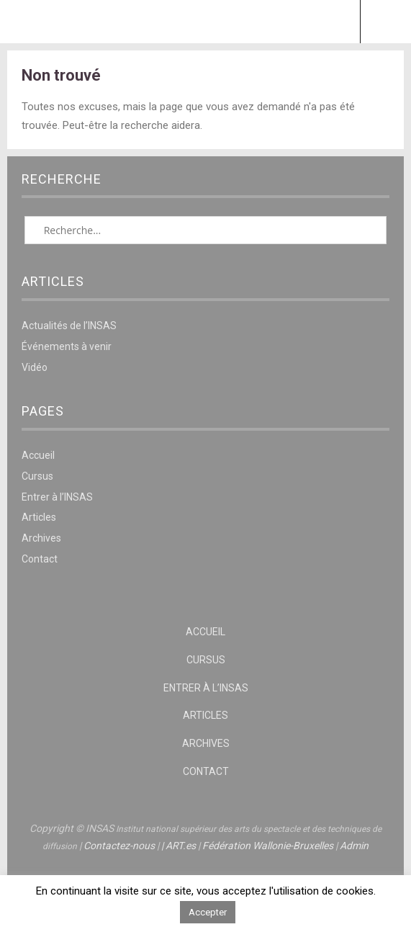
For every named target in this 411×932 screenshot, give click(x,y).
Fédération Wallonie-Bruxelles (267, 845)
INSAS (205, 22)
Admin (354, 845)
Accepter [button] (208, 912)
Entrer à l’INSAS (57, 497)
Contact (40, 559)
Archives (41, 538)
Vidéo (35, 367)
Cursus (37, 476)
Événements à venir (67, 346)
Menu (26, 21)
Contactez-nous (119, 845)
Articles (39, 517)
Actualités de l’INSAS (69, 325)
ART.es (181, 845)
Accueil (38, 455)
